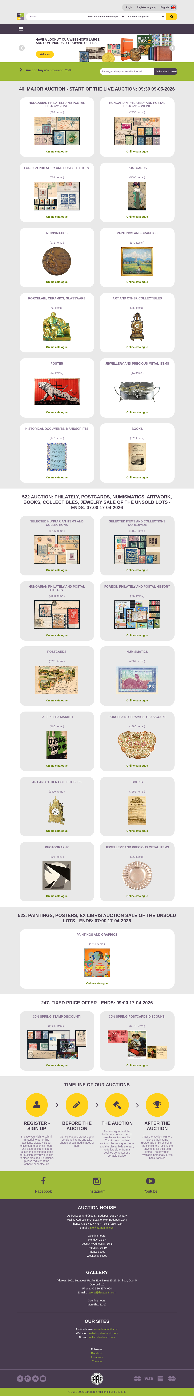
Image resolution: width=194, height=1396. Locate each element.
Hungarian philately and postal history (57, 588)
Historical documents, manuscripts (56, 428)
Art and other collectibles (137, 298)
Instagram (97, 1357)
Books (137, 428)
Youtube (97, 1361)
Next (172, 48)
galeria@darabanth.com (102, 1292)
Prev (22, 48)
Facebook (97, 1353)
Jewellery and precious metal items (137, 363)
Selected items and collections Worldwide (137, 523)
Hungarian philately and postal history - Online (137, 104)
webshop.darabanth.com (103, 1333)
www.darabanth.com (106, 1329)
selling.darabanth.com (102, 1337)
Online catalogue (57, 151)
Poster (57, 363)
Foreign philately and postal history (57, 168)
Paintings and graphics (137, 233)
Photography (57, 847)
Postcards (137, 168)
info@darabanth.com (102, 1227)
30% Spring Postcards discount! (137, 1016)
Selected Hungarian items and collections (56, 523)
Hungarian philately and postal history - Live (57, 104)
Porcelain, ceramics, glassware (56, 298)
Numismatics (56, 233)
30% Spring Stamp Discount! (57, 1016)
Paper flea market (56, 717)
